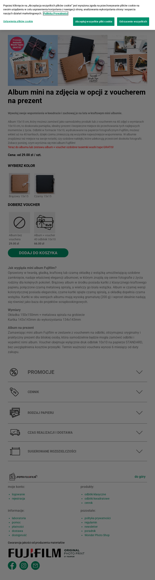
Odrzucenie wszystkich (133, 20)
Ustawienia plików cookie (18, 19)
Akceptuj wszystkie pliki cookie (93, 20)
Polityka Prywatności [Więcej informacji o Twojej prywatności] (55, 12)
